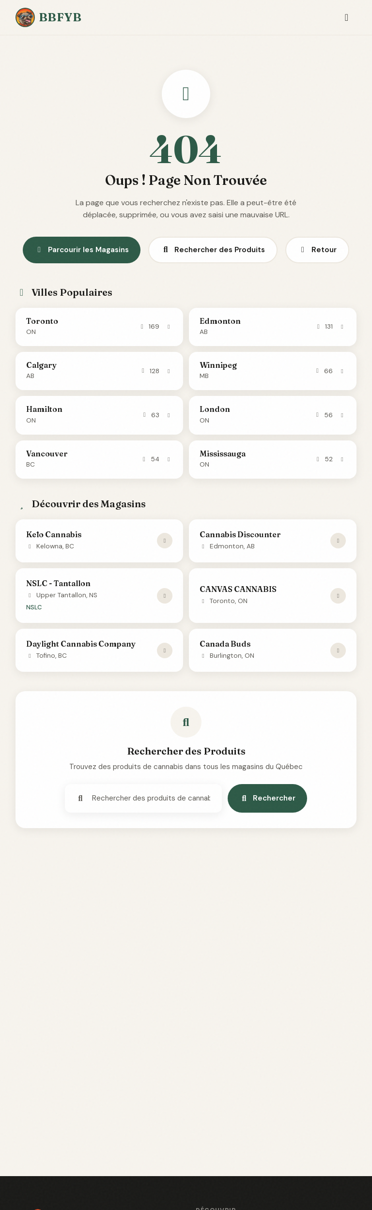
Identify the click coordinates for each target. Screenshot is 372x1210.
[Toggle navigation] (346, 18)
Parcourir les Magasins (81, 250)
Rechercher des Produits (213, 250)
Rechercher (267, 798)
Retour (317, 250)
